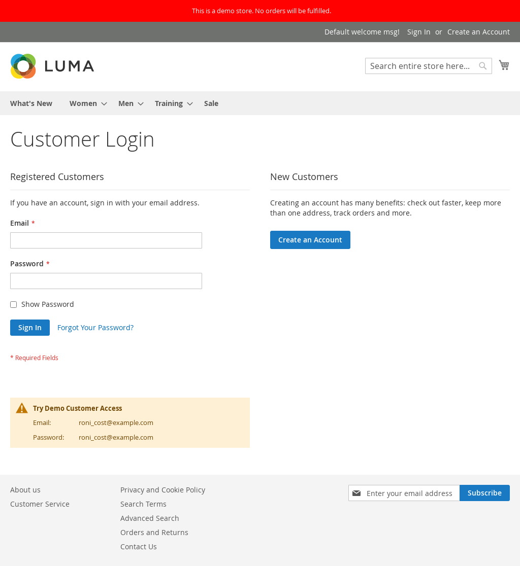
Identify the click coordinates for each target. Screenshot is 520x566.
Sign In (419, 32)
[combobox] (428, 66)
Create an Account (478, 32)
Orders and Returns (154, 532)
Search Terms (143, 504)
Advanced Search (149, 518)
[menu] (260, 103)
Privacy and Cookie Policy (162, 489)
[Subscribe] (485, 493)
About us (25, 489)
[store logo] (53, 66)
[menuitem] (31, 103)
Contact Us (138, 546)
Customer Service (40, 504)
